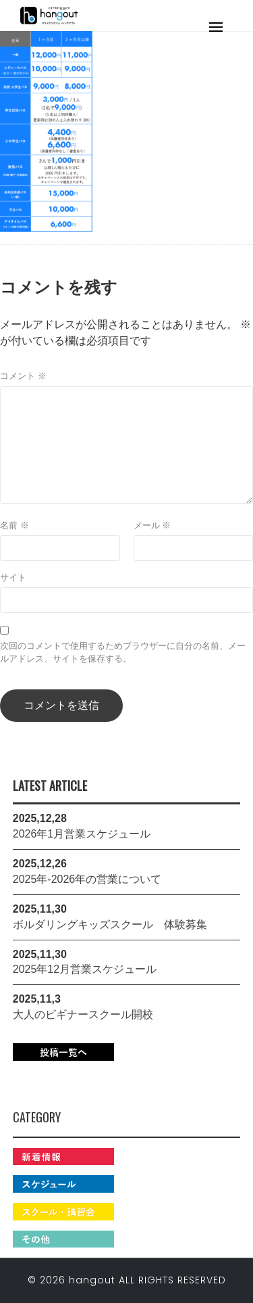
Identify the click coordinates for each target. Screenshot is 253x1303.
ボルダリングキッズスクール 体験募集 (110, 924)
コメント (23, 376)
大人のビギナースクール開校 (83, 1014)
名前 (14, 525)
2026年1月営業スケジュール (82, 834)
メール (152, 525)
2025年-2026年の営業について (87, 879)
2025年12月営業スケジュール (85, 969)
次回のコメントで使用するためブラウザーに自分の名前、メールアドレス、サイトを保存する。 (123, 652)
